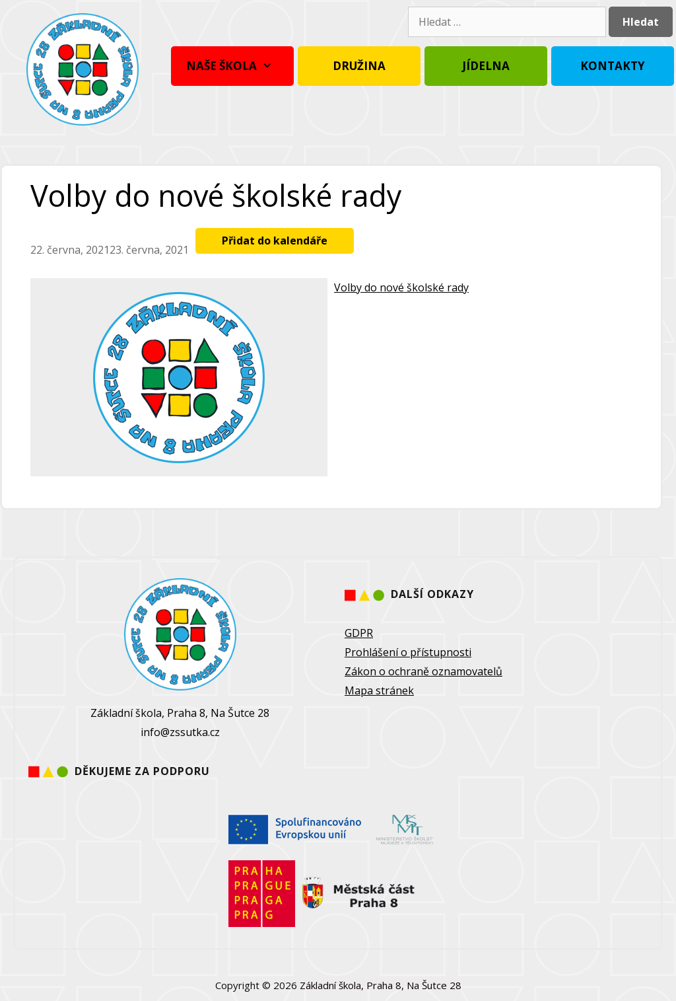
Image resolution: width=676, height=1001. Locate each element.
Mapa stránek (379, 690)
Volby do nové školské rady (401, 287)
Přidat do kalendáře (274, 240)
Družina (359, 65)
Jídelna (486, 65)
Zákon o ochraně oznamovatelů (423, 671)
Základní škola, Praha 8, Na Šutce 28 (380, 985)
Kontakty (612, 65)
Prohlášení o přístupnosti (408, 652)
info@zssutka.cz (180, 732)
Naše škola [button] (232, 66)
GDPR (359, 633)
